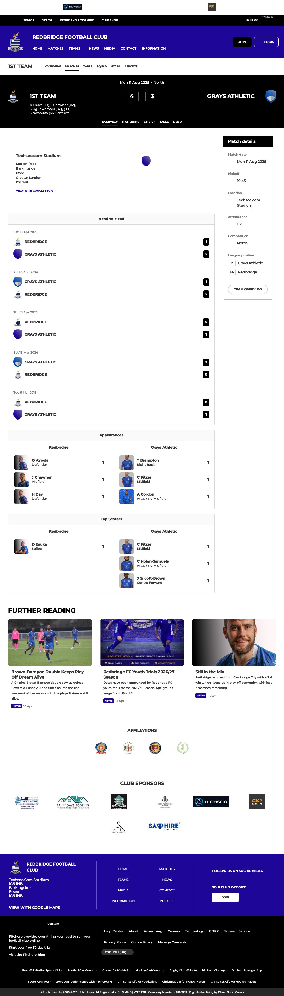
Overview (53, 66)
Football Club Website (82, 970)
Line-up (149, 122)
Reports (131, 66)
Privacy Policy (115, 942)
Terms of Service (237, 931)
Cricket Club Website (116, 970)
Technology (194, 931)
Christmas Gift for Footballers (137, 981)
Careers (174, 931)
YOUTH (47, 20)
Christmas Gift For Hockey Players (233, 981)
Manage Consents (172, 942)
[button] (37, 48)
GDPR (214, 931)
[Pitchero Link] (270, 22)
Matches (72, 66)
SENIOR (28, 20)
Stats (115, 66)
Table (87, 66)
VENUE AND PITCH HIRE (77, 20)
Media (177, 122)
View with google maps (34, 190)
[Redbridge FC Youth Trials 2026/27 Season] (142, 642)
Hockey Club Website (150, 970)
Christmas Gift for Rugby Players (183, 981)
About (133, 931)
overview (110, 122)
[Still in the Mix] (234, 642)
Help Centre (113, 931)
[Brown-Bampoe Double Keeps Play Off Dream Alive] (50, 642)
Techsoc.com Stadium (248, 203)
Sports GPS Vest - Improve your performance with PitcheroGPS (70, 981)
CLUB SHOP (110, 20)
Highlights (130, 122)
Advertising (153, 931)
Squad (102, 66)
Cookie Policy (142, 942)
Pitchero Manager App (247, 970)
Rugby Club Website (183, 970)
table (164, 122)
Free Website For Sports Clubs (42, 970)
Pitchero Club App (214, 970)
